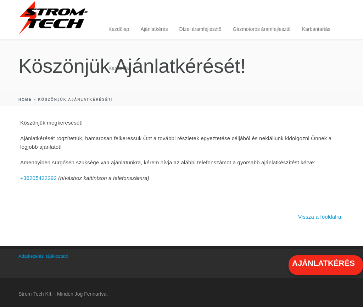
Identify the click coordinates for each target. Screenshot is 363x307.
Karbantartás (316, 29)
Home (25, 100)
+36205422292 (38, 178)
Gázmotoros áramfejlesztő (261, 29)
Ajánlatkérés (154, 29)
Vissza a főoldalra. (320, 217)
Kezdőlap (118, 29)
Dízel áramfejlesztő (200, 29)
